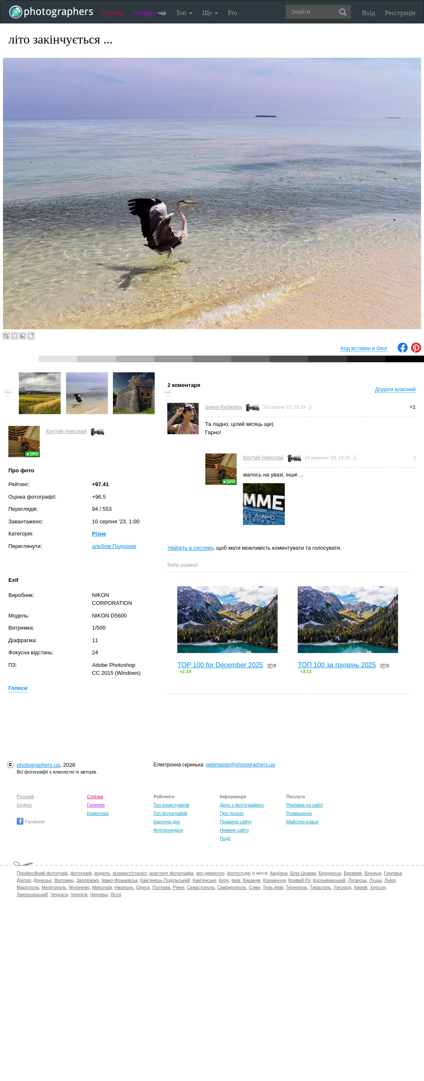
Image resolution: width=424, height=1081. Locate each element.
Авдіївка (279, 873)
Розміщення (299, 813)
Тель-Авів (273, 887)
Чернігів (79, 894)
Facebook (31, 821)
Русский (25, 796)
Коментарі (98, 813)
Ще (210, 12)
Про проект (232, 813)
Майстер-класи (302, 821)
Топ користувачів (171, 804)
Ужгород (342, 887)
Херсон (378, 887)
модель (102, 873)
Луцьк (375, 880)
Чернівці (99, 894)
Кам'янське (205, 880)
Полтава (161, 887)
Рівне (178, 887)
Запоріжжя (87, 880)
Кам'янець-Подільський (165, 880)
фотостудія (239, 873)
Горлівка (393, 873)
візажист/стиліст (129, 873)
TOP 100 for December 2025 (220, 665)
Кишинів (252, 880)
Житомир (64, 880)
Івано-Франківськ (120, 880)
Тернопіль (296, 887)
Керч (224, 880)
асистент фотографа (171, 873)
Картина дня (166, 821)
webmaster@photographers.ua (240, 765)
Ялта (115, 894)
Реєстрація (400, 12)
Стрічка (112, 12)
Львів (390, 880)
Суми (254, 887)
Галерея (149, 12)
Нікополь (124, 887)
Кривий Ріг (299, 880)
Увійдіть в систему (190, 548)
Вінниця (373, 873)
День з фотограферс (242, 804)
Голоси (17, 688)
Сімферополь (231, 887)
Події (225, 838)
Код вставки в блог (364, 348)
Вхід (368, 12)
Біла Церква (303, 873)
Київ (235, 880)
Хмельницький (32, 894)
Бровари (353, 873)
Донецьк (42, 880)
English (24, 804)
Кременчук (274, 880)
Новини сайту (234, 830)
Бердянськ (330, 873)
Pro (232, 12)
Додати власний (395, 389)
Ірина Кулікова (223, 407)
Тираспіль (320, 887)
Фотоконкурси (168, 830)
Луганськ (357, 880)
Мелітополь (54, 887)
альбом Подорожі (114, 546)
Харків (361, 887)
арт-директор (210, 873)
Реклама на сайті (304, 804)
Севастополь (201, 887)
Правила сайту (236, 821)
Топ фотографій (170, 813)
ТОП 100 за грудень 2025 (337, 665)
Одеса (142, 887)
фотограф (81, 873)
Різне (99, 533)
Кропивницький (329, 880)
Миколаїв (102, 887)
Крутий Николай (66, 431)
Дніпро (24, 880)
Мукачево (79, 887)
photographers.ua (38, 765)
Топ (184, 12)
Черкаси (59, 894)
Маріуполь (28, 887)
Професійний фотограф (42, 873)
